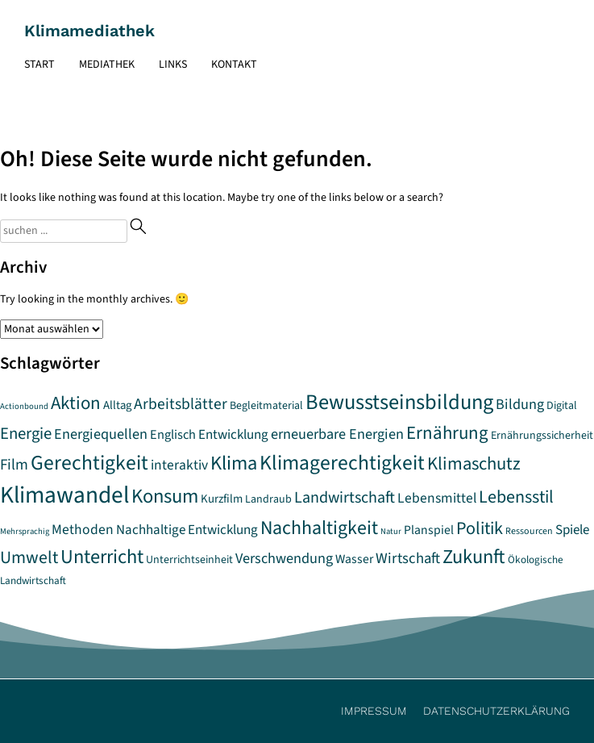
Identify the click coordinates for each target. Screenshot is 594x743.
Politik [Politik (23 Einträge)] (479, 528)
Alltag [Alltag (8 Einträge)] (117, 405)
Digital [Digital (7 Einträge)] (561, 406)
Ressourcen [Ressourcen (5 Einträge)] (529, 531)
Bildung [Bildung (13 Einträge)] (520, 404)
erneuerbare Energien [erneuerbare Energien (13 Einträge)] (337, 434)
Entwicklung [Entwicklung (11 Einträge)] (233, 435)
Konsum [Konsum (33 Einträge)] (164, 496)
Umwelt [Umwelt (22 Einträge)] (29, 557)
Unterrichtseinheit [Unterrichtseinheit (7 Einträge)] (189, 560)
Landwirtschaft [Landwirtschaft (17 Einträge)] (344, 497)
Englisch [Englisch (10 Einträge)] (173, 435)
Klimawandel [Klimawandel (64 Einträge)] (64, 495)
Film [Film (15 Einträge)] (14, 464)
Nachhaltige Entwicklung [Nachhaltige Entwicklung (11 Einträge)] (187, 530)
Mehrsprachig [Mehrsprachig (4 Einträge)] (24, 531)
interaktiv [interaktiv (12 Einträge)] (179, 465)
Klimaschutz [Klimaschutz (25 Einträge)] (474, 464)
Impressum (374, 710)
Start (39, 64)
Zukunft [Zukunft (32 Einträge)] (473, 557)
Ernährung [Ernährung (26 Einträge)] (447, 433)
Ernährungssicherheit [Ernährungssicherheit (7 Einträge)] (542, 436)
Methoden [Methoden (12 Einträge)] (83, 530)
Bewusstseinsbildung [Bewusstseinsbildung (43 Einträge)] (399, 402)
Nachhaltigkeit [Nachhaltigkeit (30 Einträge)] (319, 528)
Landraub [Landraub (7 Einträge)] (268, 499)
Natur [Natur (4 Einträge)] (390, 531)
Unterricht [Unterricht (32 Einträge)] (101, 557)
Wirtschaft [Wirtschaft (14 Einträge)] (408, 558)
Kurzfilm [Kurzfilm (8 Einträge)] (222, 498)
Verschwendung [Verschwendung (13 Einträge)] (284, 558)
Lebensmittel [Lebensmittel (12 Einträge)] (436, 498)
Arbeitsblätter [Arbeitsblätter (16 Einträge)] (180, 404)
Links (173, 64)
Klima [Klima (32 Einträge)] (233, 463)
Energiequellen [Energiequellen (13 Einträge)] (100, 434)
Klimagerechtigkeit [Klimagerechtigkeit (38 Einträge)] (342, 463)
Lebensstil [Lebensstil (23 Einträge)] (516, 497)
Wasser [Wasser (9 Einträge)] (354, 559)
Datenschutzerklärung (496, 710)
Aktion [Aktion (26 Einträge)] (76, 403)
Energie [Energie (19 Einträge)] (26, 433)
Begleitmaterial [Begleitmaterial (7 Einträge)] (266, 406)
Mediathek (107, 64)
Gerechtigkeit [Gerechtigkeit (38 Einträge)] (89, 463)
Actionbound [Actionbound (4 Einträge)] (24, 406)
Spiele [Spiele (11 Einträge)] (572, 530)
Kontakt (234, 64)
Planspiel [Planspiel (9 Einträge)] (429, 530)
